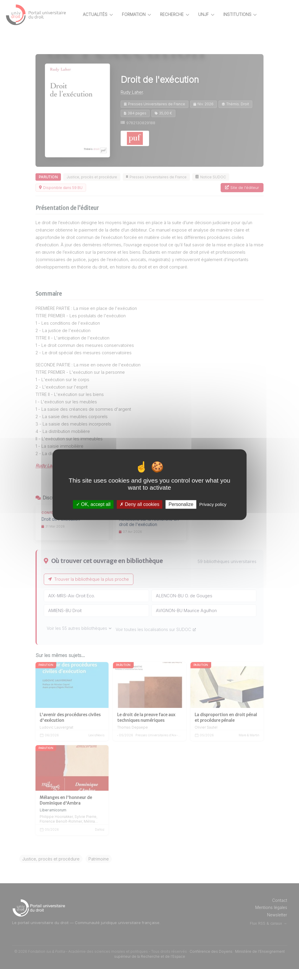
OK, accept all (93, 504)
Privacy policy (213, 504)
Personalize (181, 504)
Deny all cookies (139, 504)
